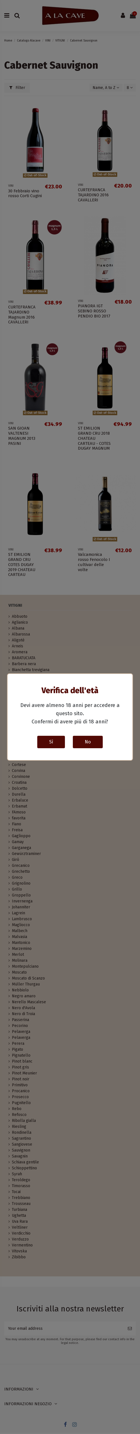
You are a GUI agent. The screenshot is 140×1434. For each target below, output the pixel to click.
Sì (51, 742)
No (88, 742)
